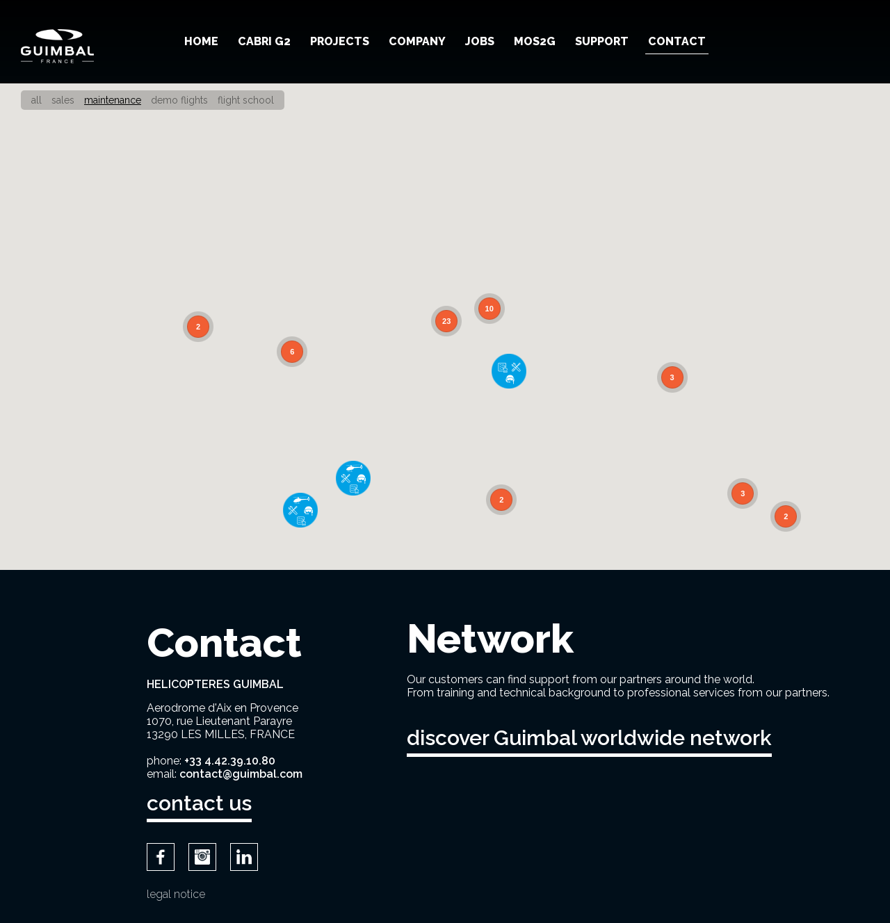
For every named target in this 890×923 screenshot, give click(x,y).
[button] (509, 371)
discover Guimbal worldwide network (589, 738)
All (36, 100)
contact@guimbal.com (240, 774)
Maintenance (112, 100)
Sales (62, 100)
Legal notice (176, 894)
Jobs (479, 41)
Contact (677, 41)
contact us (199, 803)
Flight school (246, 100)
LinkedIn (244, 857)
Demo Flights (179, 100)
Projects (339, 41)
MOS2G (535, 41)
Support (602, 41)
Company (417, 41)
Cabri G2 (264, 41)
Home (201, 41)
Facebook (161, 857)
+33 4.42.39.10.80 (229, 760)
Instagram (202, 857)
